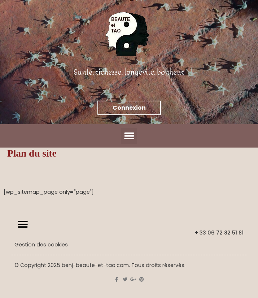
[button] (129, 136)
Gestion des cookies (41, 244)
